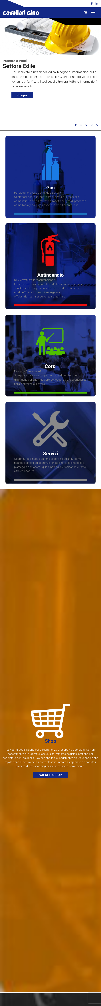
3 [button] (87, 125)
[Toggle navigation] (93, 12)
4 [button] (93, 125)
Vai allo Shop (50, 775)
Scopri (22, 95)
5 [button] (98, 125)
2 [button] (82, 125)
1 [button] (76, 125)
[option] (50, 60)
